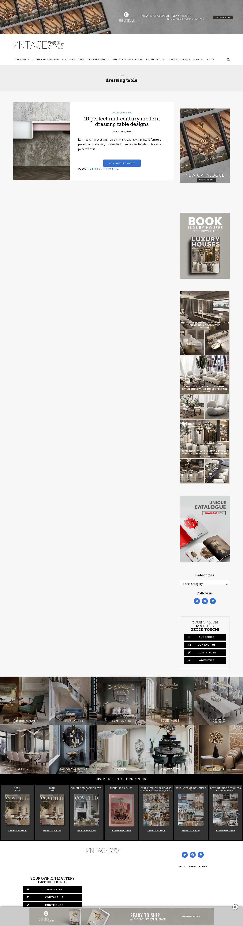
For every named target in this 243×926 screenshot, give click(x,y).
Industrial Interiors (127, 59)
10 (109, 169)
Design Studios (98, 59)
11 (113, 169)
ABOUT (183, 867)
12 (116, 169)
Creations (22, 59)
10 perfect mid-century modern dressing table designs (122, 121)
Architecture (156, 59)
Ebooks (199, 59)
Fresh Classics (180, 59)
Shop (210, 59)
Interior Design (122, 113)
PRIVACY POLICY (198, 867)
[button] (238, 815)
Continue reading (122, 163)
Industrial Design (46, 59)
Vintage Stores (73, 59)
